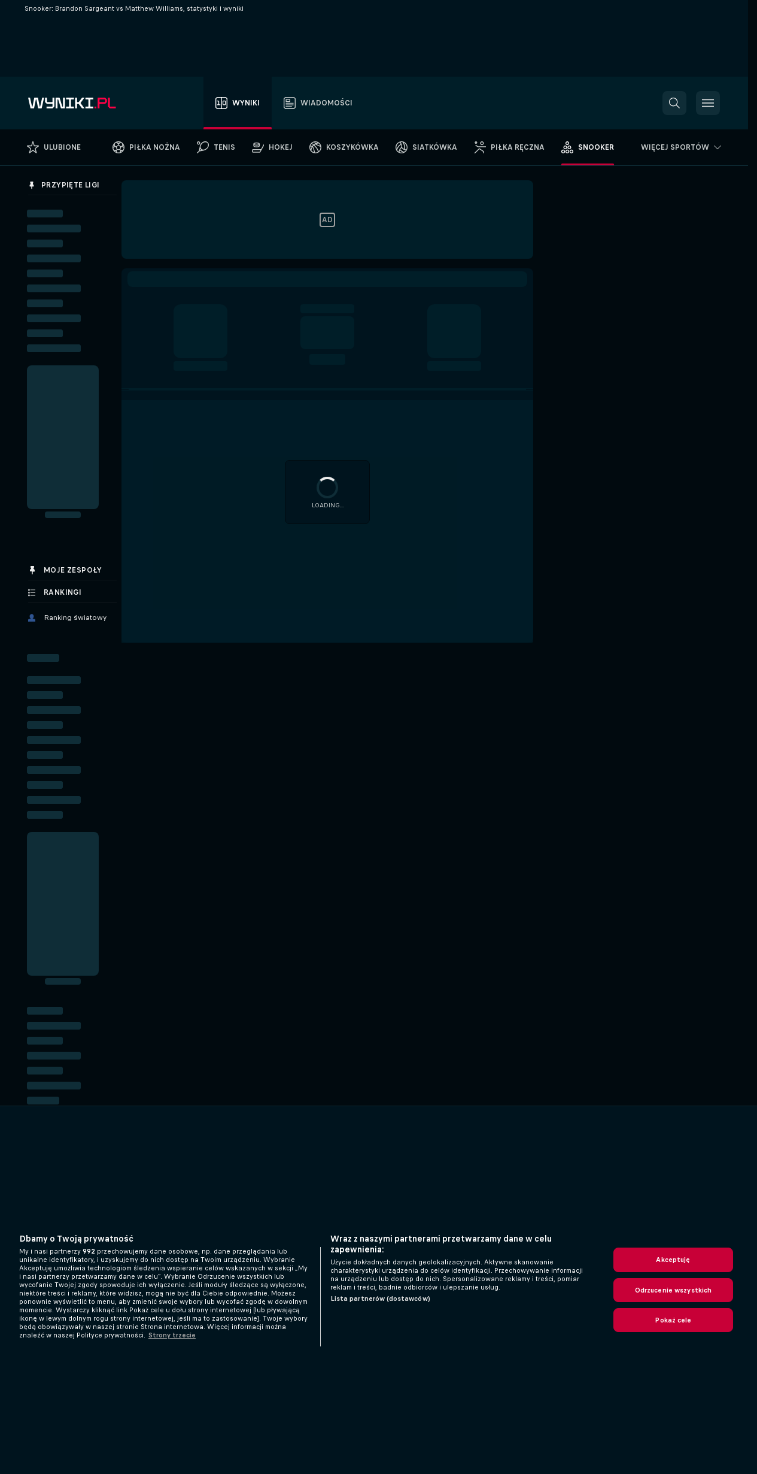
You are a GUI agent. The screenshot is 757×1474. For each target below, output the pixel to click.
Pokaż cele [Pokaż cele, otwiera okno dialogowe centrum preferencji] (673, 1320)
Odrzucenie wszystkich (673, 1290)
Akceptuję (673, 1259)
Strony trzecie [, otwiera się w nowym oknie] (172, 1335)
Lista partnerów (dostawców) (380, 1298)
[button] (674, 103)
